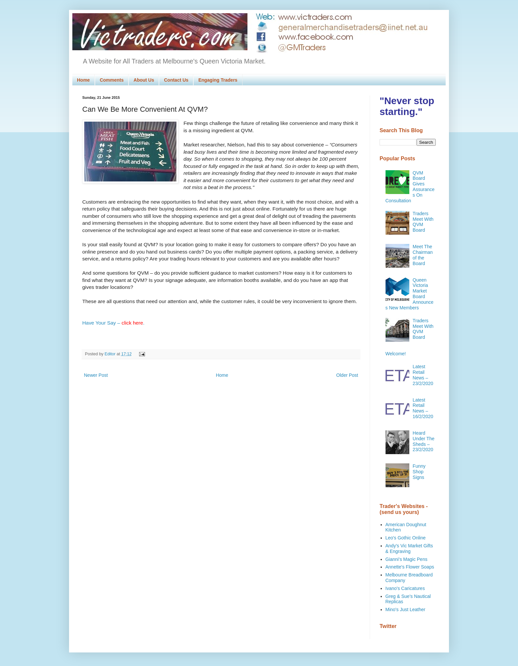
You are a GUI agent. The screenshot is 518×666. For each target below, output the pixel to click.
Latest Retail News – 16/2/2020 (423, 408)
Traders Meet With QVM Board (423, 222)
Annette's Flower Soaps (410, 566)
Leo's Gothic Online (406, 537)
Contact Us (176, 80)
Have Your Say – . (113, 323)
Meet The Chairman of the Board (423, 255)
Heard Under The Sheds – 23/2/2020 (423, 441)
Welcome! (396, 353)
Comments (112, 80)
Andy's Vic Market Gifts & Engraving (409, 548)
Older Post (347, 375)
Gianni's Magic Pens (406, 559)
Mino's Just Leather (406, 609)
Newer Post (96, 375)
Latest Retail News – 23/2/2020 (423, 375)
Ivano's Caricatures (405, 588)
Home (83, 80)
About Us (143, 80)
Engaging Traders (217, 80)
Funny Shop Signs (419, 471)
